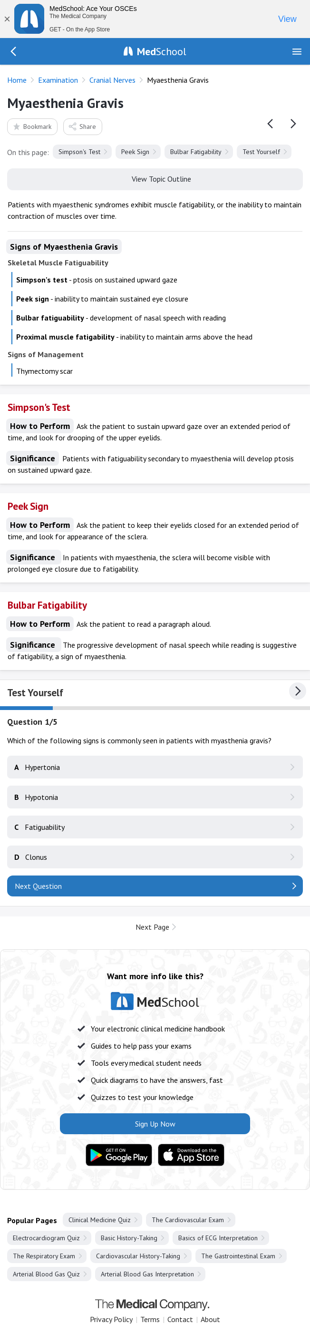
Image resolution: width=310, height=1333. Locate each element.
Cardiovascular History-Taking (138, 1256)
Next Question (38, 886)
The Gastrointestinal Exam (238, 1256)
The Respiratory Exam (44, 1256)
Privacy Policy (111, 1319)
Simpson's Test (79, 151)
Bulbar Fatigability (196, 151)
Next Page (152, 927)
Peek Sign (135, 151)
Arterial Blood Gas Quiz (46, 1274)
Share (82, 126)
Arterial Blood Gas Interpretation (147, 1274)
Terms (150, 1319)
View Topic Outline (155, 178)
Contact (180, 1319)
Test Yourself (261, 151)
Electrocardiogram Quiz (46, 1238)
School (161, 51)
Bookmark (31, 126)
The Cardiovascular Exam (188, 1220)
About (210, 1319)
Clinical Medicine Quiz (99, 1220)
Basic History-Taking (129, 1238)
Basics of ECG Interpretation (218, 1238)
